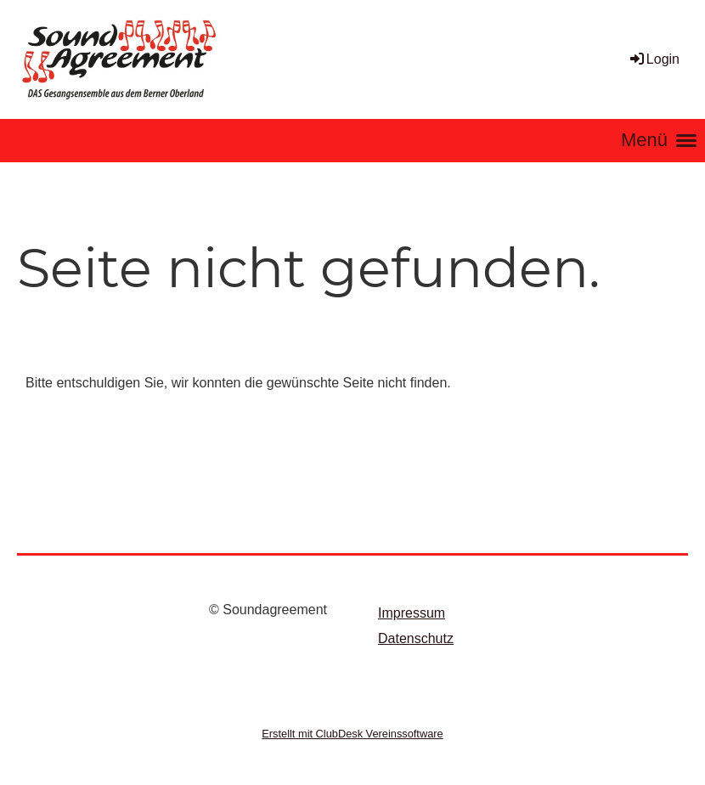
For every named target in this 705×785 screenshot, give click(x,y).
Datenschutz (416, 638)
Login (654, 59)
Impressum (411, 613)
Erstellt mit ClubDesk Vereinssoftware (352, 733)
